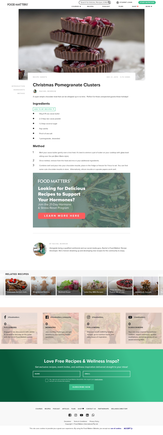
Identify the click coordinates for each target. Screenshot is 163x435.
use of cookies (116, 428)
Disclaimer (67, 421)
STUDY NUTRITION (147, 2)
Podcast (106, 6)
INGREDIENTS (19, 90)
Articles (65, 409)
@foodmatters (13, 317)
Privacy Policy (94, 421)
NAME (37, 374)
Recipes (90, 6)
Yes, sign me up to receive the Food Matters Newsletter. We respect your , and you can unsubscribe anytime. (76, 380)
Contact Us (91, 409)
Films (121, 6)
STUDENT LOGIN (124, 2)
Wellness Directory (119, 409)
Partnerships (103, 409)
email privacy (99, 379)
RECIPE (36, 77)
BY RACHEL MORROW (58, 244)
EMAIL (87, 374)
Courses (75, 6)
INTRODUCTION (18, 86)
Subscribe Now (81, 387)
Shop (135, 6)
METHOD (21, 93)
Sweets (43, 77)
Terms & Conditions (80, 421)
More (148, 6)
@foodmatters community (60, 317)
